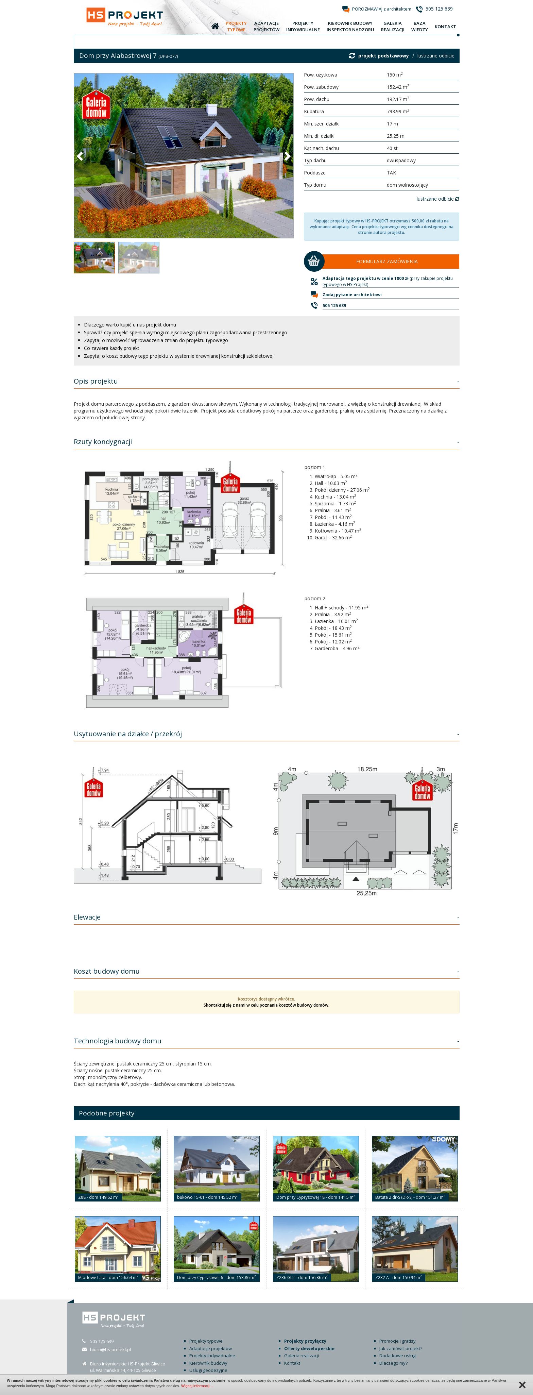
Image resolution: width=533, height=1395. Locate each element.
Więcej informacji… (197, 1386)
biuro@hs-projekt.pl (110, 1349)
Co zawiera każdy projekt (111, 348)
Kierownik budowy (208, 1363)
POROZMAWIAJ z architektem (381, 9)
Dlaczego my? (393, 1363)
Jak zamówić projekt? (400, 1348)
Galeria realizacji (301, 1355)
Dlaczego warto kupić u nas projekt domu (130, 324)
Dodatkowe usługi (397, 1355)
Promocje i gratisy (397, 1341)
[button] (80, 156)
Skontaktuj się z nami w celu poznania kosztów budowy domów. (266, 1005)
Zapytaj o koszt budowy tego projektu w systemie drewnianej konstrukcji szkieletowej (179, 356)
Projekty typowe (206, 1341)
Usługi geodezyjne (208, 1370)
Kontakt (292, 1363)
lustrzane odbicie (435, 55)
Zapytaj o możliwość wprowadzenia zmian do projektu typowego (156, 340)
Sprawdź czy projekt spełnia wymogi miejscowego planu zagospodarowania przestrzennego (185, 332)
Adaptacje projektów (210, 1348)
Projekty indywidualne (212, 1355)
